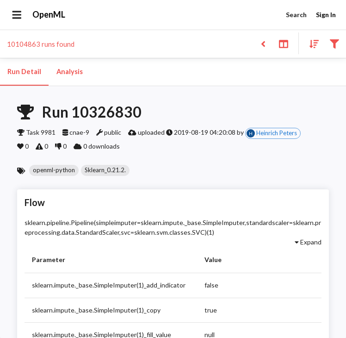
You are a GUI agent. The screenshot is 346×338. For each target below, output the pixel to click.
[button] (54, 170)
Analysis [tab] (69, 72)
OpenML (49, 15)
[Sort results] (311, 43)
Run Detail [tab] (24, 72)
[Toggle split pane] (283, 43)
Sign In (325, 15)
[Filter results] (334, 43)
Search (296, 15)
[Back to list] (263, 43)
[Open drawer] (17, 14)
